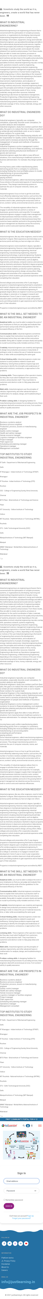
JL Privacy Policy (8, 1261)
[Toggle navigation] (40, 1125)
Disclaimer (5, 1264)
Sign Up (31, 1216)
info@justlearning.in (18, 1282)
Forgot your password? (21, 1218)
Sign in (9, 1206)
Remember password (14, 1200)
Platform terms (7, 1258)
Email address (12, 1181)
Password (11, 1191)
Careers (4, 1270)
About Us (5, 1267)
